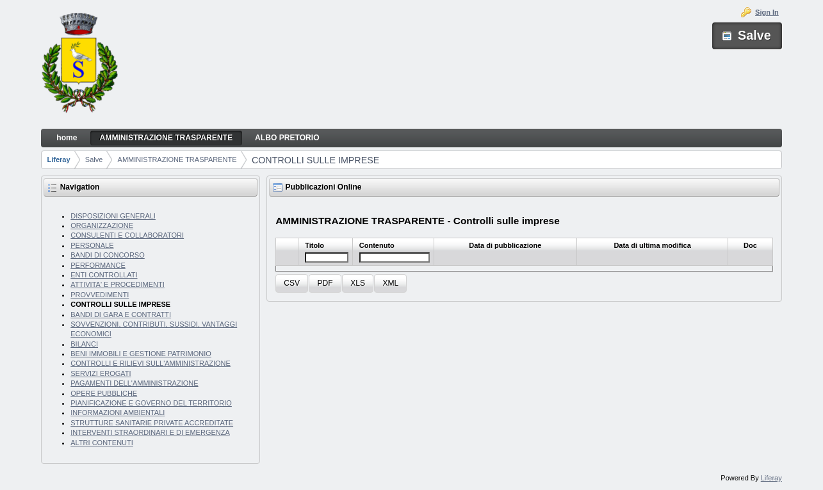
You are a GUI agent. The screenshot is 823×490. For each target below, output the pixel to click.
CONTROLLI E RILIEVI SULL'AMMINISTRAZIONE (150, 363)
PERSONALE (91, 245)
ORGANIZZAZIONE (101, 225)
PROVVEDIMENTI (99, 294)
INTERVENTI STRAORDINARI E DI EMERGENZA (150, 432)
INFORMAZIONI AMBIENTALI (117, 412)
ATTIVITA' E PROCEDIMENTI (117, 284)
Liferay (58, 159)
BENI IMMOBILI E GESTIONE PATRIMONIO (140, 353)
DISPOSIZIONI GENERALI (113, 216)
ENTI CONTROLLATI (103, 275)
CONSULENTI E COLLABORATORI (127, 235)
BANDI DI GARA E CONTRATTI (120, 314)
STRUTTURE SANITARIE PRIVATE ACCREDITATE (151, 423)
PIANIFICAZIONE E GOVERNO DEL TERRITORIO (151, 403)
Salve (94, 159)
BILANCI (84, 344)
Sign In (767, 12)
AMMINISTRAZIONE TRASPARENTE (177, 159)
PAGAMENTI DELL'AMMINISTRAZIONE (134, 383)
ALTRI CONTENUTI (101, 442)
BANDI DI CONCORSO (107, 255)
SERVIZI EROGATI (100, 373)
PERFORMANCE (98, 265)
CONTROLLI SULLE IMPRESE (315, 160)
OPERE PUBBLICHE (103, 393)
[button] (291, 283)
